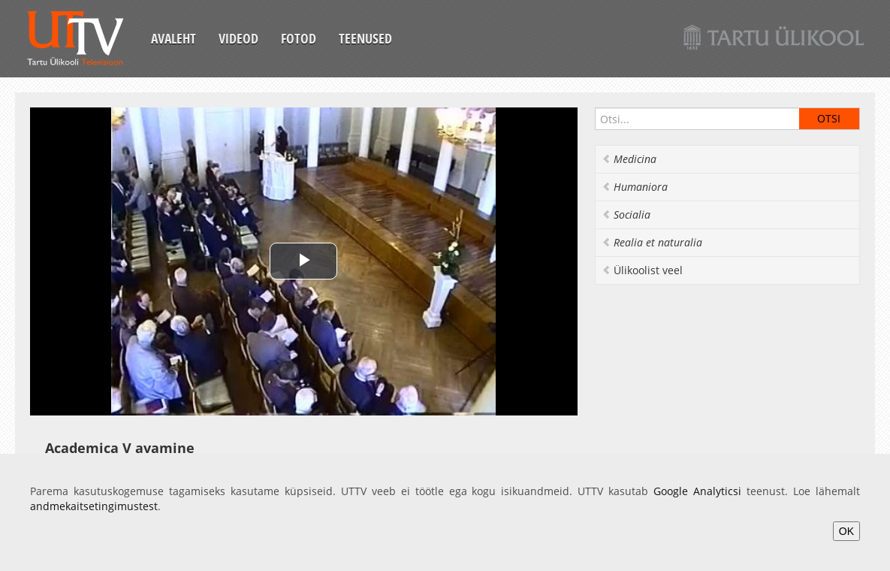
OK (846, 531)
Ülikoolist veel (642, 270)
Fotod (298, 38)
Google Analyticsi (697, 491)
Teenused (365, 38)
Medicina (629, 159)
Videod (238, 38)
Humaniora (635, 187)
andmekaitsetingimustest (94, 506)
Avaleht (173, 38)
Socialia (626, 214)
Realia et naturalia (652, 242)
